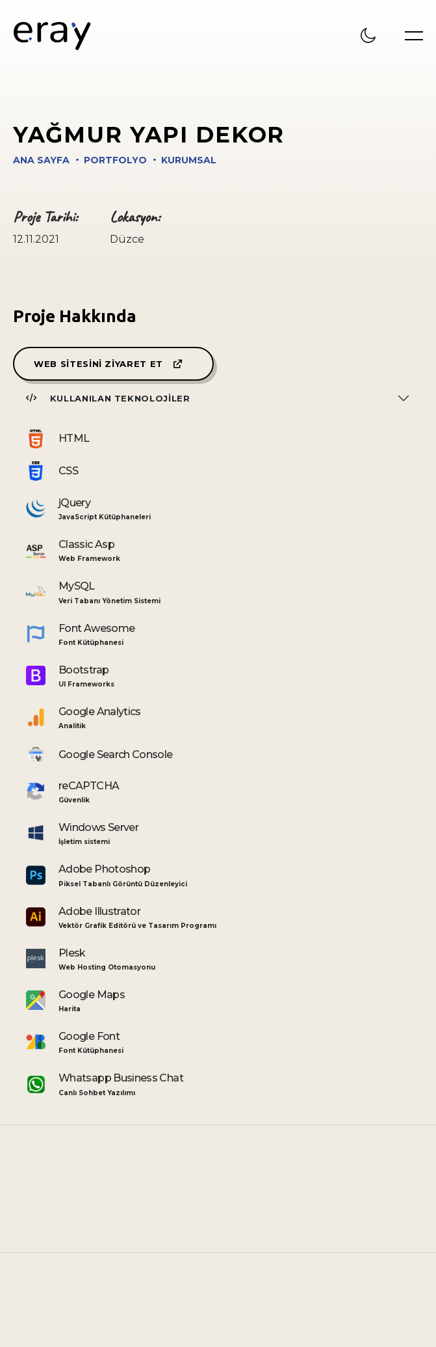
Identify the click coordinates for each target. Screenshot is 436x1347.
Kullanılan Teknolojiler (108, 398)
